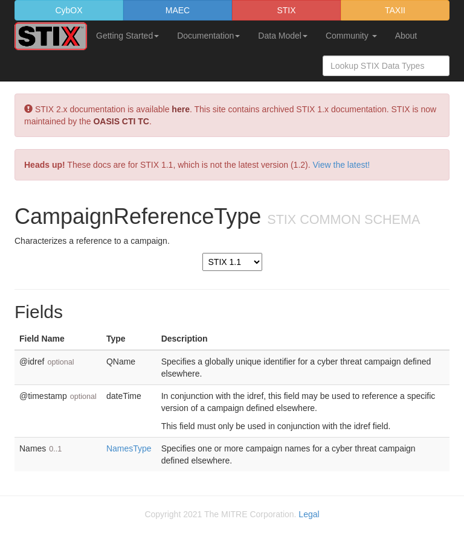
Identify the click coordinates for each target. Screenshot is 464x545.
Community (351, 35)
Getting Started (127, 35)
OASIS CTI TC (121, 121)
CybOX (68, 10)
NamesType (129, 448)
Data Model (283, 35)
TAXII (395, 10)
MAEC (178, 10)
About (406, 35)
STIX (286, 10)
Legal (308, 514)
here (181, 109)
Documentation (208, 35)
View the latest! (341, 165)
